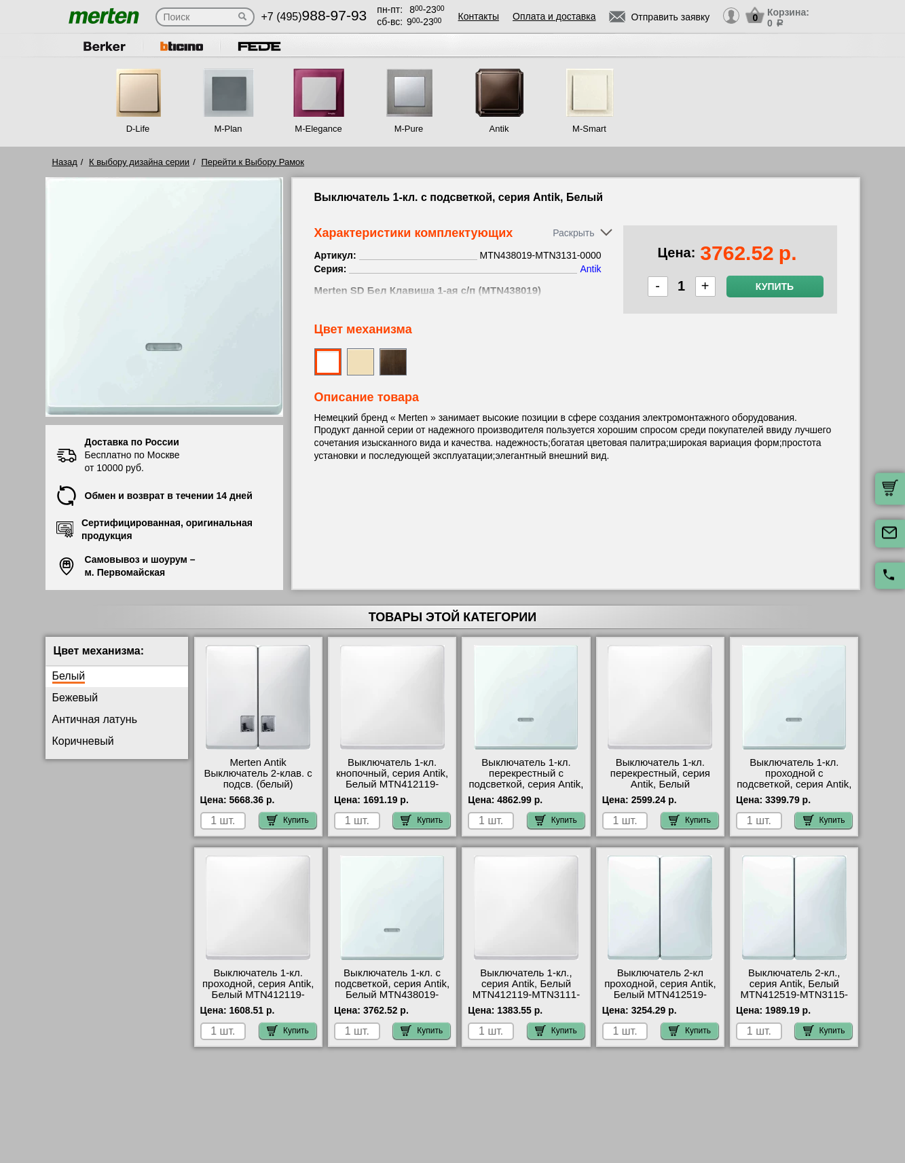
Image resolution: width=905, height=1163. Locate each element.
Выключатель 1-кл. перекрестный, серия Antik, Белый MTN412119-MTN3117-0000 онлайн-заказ (660, 784)
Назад (64, 162)
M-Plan (228, 129)
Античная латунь (95, 719)
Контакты (478, 16)
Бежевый (75, 697)
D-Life (138, 129)
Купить (775, 286)
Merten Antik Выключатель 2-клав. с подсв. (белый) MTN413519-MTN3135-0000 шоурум (258, 784)
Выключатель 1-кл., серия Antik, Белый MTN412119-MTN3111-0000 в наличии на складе (526, 994)
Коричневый (83, 741)
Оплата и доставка (554, 16)
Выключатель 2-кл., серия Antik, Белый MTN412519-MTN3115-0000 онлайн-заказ (794, 989)
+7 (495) (314, 16)
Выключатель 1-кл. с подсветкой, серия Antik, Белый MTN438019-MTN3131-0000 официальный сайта (392, 994)
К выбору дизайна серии (139, 162)
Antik (499, 129)
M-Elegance (318, 129)
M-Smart (589, 129)
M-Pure (409, 129)
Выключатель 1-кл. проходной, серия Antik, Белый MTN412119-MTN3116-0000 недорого (258, 994)
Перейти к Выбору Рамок (252, 162)
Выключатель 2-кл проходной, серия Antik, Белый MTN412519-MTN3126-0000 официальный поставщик (660, 1000)
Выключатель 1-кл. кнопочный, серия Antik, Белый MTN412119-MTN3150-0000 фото (392, 778)
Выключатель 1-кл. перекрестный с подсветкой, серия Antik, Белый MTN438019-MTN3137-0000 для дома (525, 789)
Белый (69, 676)
